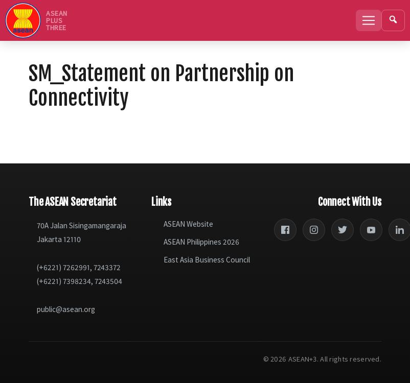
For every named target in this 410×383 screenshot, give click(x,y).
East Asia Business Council (207, 260)
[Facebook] (285, 230)
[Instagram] (314, 230)
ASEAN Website (188, 224)
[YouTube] (371, 230)
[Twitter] (342, 230)
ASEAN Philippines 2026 (201, 242)
